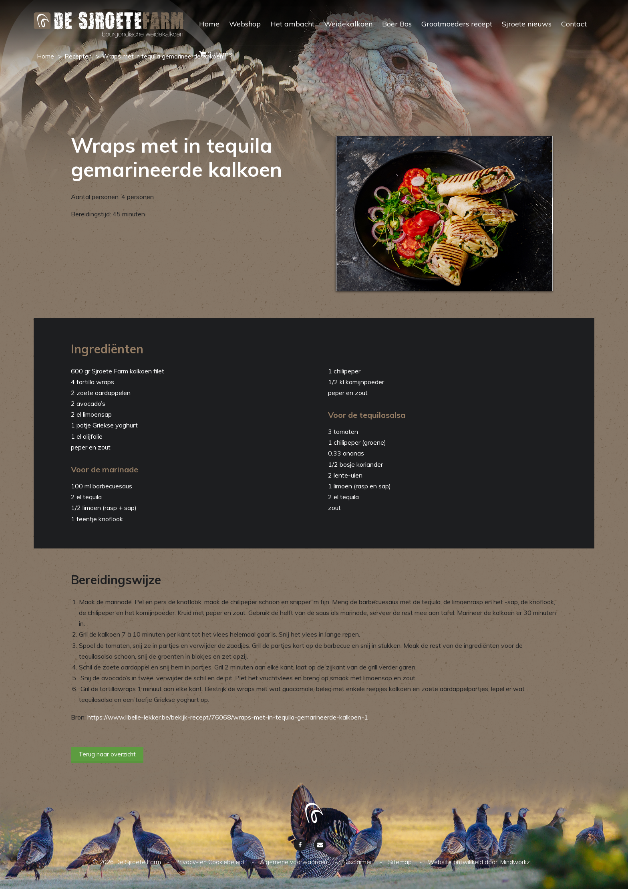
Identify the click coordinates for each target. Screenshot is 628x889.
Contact (574, 23)
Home (209, 23)
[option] (444, 213)
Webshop (245, 23)
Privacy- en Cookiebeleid (210, 862)
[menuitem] (204, 31)
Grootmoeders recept (456, 23)
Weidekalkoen (348, 23)
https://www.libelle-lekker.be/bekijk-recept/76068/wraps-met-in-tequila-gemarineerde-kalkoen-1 (227, 717)
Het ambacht (292, 23)
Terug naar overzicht (107, 754)
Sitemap (400, 862)
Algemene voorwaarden (294, 862)
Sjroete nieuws (527, 23)
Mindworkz (515, 862)
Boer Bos (397, 23)
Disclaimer (358, 862)
